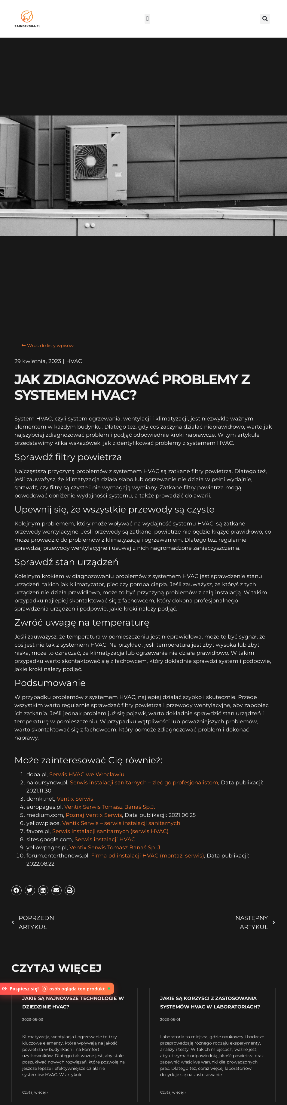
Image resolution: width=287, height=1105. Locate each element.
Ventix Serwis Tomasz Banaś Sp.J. (109, 807)
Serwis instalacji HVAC (105, 839)
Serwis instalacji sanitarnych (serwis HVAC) (110, 831)
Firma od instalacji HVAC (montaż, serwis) (147, 855)
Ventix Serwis (75, 799)
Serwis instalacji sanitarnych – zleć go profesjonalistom (144, 782)
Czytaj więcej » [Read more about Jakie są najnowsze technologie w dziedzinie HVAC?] (35, 1092)
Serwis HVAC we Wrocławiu (86, 774)
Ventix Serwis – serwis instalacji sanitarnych (121, 823)
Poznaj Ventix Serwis (94, 815)
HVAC (74, 361)
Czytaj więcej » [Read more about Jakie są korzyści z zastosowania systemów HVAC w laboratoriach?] (173, 1092)
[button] (147, 19)
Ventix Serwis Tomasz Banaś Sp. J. (115, 847)
